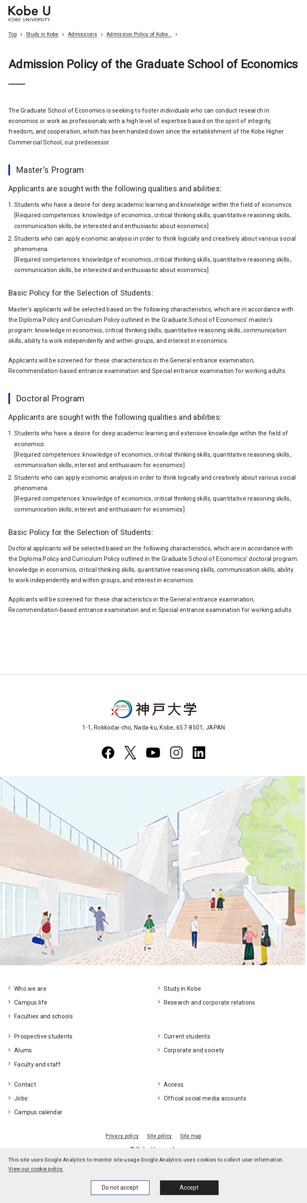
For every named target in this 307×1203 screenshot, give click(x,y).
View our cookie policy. (35, 1169)
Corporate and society (194, 1050)
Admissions (82, 34)
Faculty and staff (37, 1064)
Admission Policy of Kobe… (139, 34)
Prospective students (43, 1036)
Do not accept (120, 1187)
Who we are (30, 988)
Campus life (30, 1002)
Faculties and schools (43, 1016)
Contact (25, 1084)
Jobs (21, 1098)
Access (174, 1084)
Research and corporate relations (209, 1002)
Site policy (159, 1136)
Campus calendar (38, 1112)
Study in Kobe (42, 34)
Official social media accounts (205, 1098)
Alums (23, 1050)
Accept (189, 1187)
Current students (187, 1036)
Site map (190, 1136)
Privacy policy (122, 1136)
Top (12, 34)
